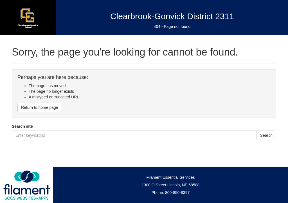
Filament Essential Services (171, 177)
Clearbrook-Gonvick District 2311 (172, 16)
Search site (22, 126)
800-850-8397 (177, 192)
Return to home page (39, 107)
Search (266, 135)
